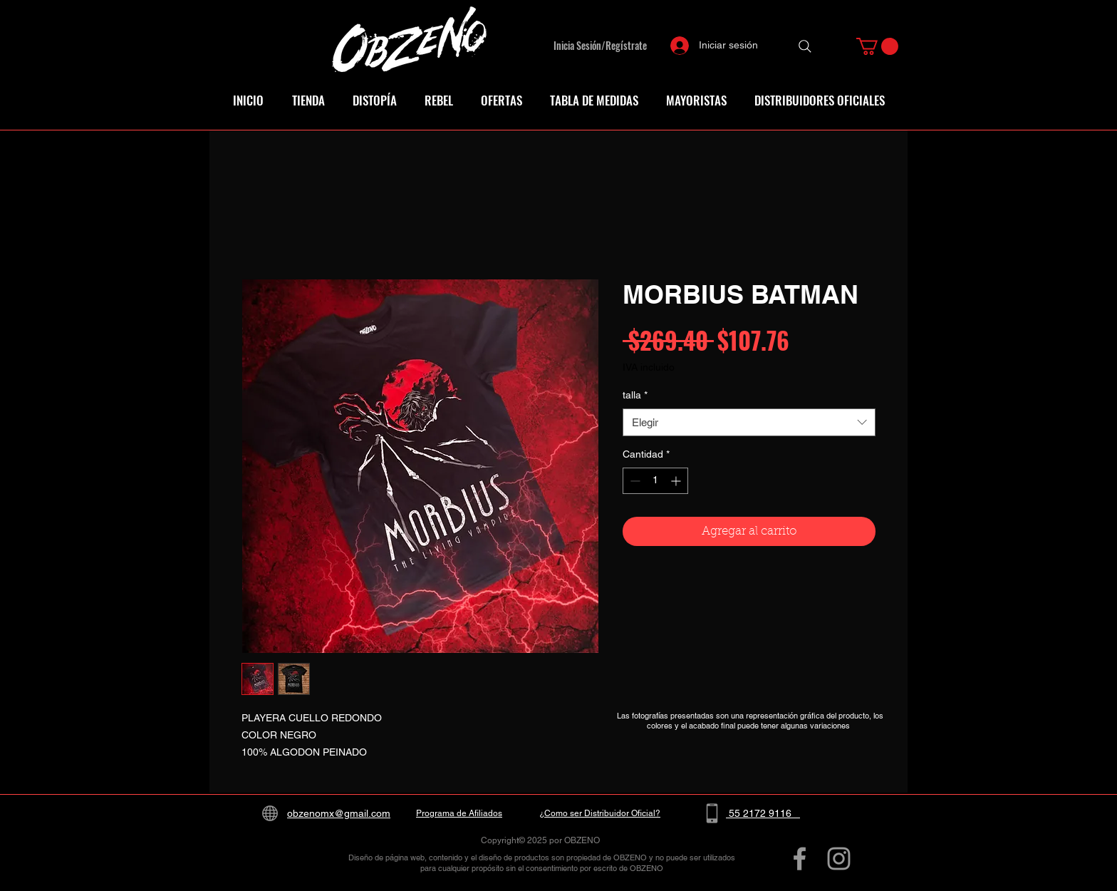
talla (635, 395)
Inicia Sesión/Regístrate (600, 45)
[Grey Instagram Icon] (839, 858)
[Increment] (677, 480)
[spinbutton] (655, 480)
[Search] (805, 46)
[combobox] (749, 422)
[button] (877, 46)
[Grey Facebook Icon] (799, 858)
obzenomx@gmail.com (338, 813)
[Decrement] (634, 480)
